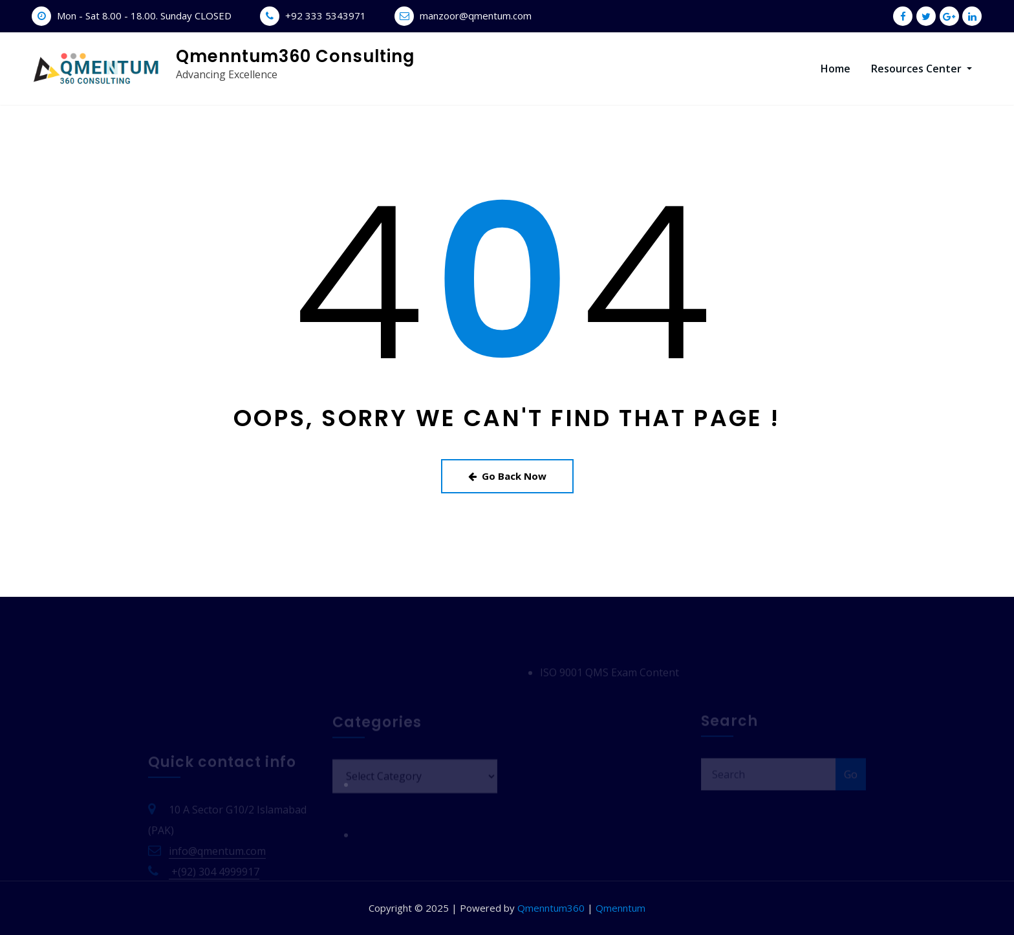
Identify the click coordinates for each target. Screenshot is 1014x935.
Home (835, 68)
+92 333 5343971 (325, 15)
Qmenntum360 (551, 907)
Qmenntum (620, 907)
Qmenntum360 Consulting (295, 56)
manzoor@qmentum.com (476, 15)
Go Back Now (507, 475)
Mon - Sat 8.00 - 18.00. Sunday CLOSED (144, 15)
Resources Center (921, 68)
